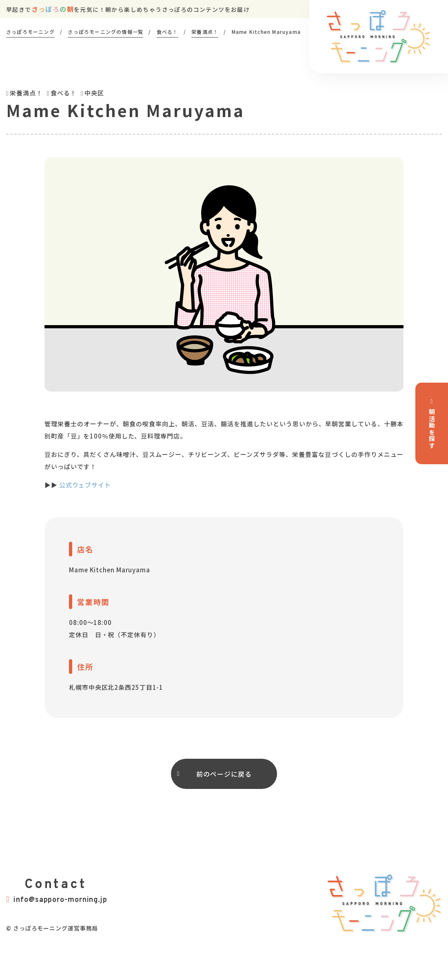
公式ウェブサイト (85, 485)
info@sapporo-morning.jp (56, 900)
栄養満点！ (26, 93)
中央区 (94, 93)
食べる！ (64, 93)
